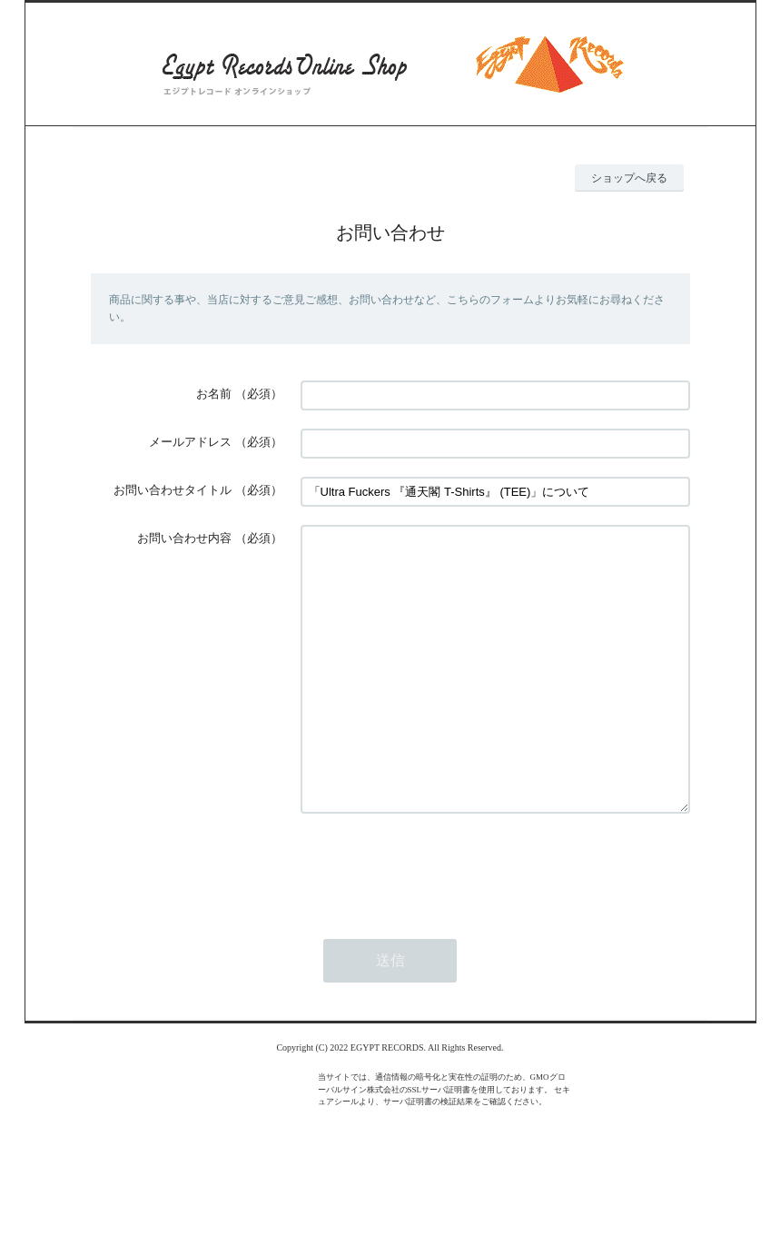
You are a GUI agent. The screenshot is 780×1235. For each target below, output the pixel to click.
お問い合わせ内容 (184, 538)
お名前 (214, 393)
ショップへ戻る (629, 178)
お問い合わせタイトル (173, 490)
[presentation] (439, 921)
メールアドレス (190, 442)
